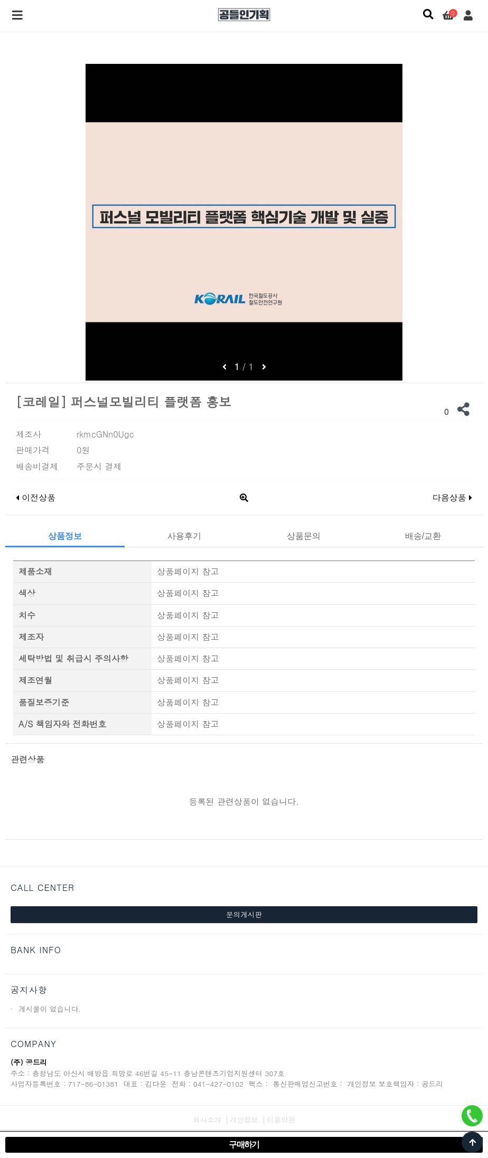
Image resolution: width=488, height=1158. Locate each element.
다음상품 (452, 497)
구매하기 (244, 1144)
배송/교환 (423, 535)
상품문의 (304, 535)
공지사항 (29, 990)
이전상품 (35, 497)
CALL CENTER (42, 887)
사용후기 (184, 535)
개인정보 (244, 1120)
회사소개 (207, 1120)
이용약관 (281, 1120)
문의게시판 (244, 914)
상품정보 (65, 535)
